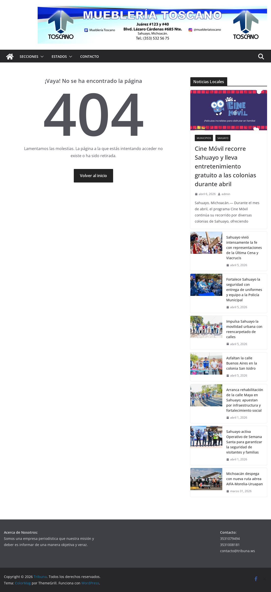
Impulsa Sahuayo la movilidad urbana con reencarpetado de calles (244, 329)
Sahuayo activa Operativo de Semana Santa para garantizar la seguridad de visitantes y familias (244, 442)
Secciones (29, 56)
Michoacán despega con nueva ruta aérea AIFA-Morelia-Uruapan (244, 478)
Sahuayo (222, 138)
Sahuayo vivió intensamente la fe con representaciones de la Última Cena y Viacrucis (244, 247)
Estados (59, 56)
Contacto (89, 56)
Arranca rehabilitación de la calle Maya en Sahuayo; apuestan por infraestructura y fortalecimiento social (244, 400)
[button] (41, 56)
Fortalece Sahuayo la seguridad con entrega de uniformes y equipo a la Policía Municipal (244, 289)
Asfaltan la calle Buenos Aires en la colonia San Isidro (241, 363)
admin (226, 194)
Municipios (204, 138)
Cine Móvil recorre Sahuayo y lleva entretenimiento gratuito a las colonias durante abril (225, 166)
